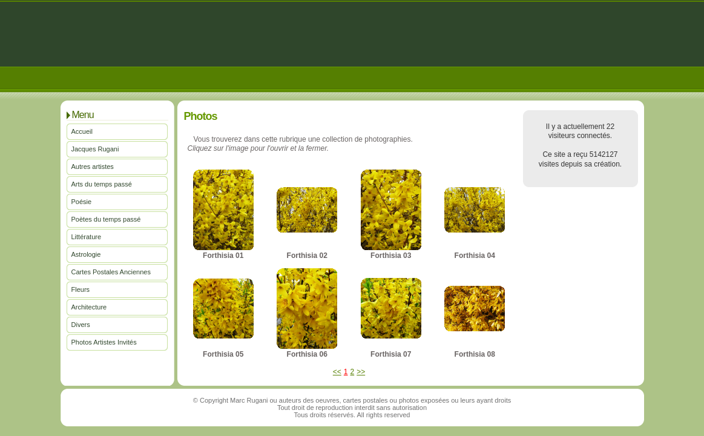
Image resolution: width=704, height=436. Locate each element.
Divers (80, 324)
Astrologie (86, 254)
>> (361, 372)
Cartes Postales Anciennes (111, 272)
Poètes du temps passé (106, 219)
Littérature (86, 236)
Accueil (82, 131)
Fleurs (80, 289)
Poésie (81, 201)
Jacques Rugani (95, 149)
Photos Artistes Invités (104, 342)
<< (337, 372)
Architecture (89, 307)
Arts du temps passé (101, 184)
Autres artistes (92, 166)
